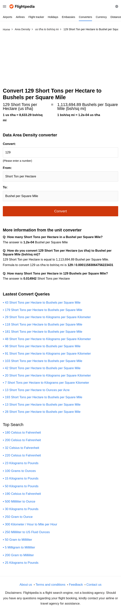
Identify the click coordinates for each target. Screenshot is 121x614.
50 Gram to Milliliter (18, 539)
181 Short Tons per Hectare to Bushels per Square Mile (43, 331)
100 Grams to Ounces (20, 471)
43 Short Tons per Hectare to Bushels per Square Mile (43, 302)
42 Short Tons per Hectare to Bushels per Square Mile (43, 368)
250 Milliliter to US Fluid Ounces (27, 532)
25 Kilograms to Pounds (21, 563)
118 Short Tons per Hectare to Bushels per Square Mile (43, 324)
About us (26, 584)
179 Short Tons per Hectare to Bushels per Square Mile (43, 310)
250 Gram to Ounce (19, 517)
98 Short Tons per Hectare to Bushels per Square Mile (43, 346)
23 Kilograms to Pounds (21, 463)
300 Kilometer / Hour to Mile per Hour (31, 524)
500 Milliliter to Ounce (20, 501)
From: (7, 168)
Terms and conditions (50, 584)
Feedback (76, 584)
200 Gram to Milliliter (19, 555)
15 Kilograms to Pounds (21, 478)
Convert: (9, 144)
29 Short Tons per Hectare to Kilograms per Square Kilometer (48, 317)
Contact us (93, 584)
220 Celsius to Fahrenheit (23, 455)
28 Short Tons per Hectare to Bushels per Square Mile (43, 412)
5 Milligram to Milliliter (20, 547)
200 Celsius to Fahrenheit (23, 440)
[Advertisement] (60, 61)
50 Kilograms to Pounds (21, 486)
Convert (60, 211)
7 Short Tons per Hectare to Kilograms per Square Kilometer (47, 382)
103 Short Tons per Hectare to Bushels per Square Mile (43, 361)
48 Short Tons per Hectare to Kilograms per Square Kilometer (48, 339)
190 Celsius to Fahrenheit (23, 494)
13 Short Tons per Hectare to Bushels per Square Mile (43, 404)
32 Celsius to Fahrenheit (22, 448)
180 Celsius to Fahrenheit (23, 432)
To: (5, 187)
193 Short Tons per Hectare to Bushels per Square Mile (43, 397)
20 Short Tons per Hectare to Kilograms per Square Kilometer (48, 375)
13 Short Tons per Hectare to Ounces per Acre (37, 390)
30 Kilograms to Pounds (21, 509)
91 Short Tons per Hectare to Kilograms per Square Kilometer (48, 353)
